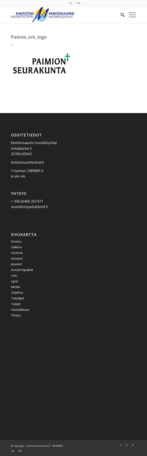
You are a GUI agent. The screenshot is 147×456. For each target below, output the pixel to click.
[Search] (120, 14)
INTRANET (58, 445)
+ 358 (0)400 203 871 (27, 201)
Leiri (14, 275)
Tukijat (16, 304)
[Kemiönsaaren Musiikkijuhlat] (61, 14)
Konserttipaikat (22, 270)
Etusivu (16, 241)
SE (70, 3)
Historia (17, 253)
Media (15, 287)
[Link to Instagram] (126, 445)
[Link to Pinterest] (133, 445)
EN (78, 3)
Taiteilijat (17, 298)
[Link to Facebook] (120, 445)
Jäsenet (16, 264)
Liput (14, 281)
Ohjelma (17, 292)
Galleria (16, 247)
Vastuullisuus (20, 309)
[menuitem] (70, 3)
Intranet (17, 258)
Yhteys (16, 315)
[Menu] (130, 14)
